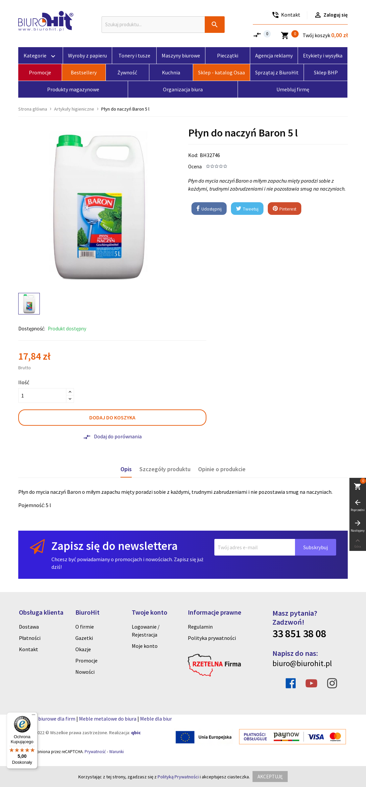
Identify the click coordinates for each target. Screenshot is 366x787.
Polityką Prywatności (178, 777)
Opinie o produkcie (222, 469)
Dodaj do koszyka (112, 417)
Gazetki (84, 638)
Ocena (195, 166)
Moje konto (145, 646)
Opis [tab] (126, 469)
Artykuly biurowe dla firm (46, 718)
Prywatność (95, 751)
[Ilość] (42, 395)
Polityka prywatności (212, 638)
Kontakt (28, 649)
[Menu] (33, 716)
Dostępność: (31, 328)
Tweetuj (247, 209)
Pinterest (284, 209)
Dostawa (29, 626)
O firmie (84, 626)
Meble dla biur (156, 718)
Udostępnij (209, 209)
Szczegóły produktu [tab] (164, 469)
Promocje (86, 660)
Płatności (29, 638)
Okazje (83, 649)
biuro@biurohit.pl (302, 663)
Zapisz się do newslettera (114, 545)
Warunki (116, 751)
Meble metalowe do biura (107, 718)
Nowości (85, 671)
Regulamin (200, 626)
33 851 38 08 (299, 633)
